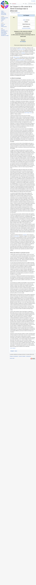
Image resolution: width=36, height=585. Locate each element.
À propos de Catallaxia (21, 356)
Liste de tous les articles (26, 28)
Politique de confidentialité (14, 356)
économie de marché (20, 59)
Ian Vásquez (18, 12)
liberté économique (21, 49)
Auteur (24, 19)
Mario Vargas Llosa (28, 112)
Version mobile (12, 358)
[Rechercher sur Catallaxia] (32, 6)
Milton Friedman (16, 57)
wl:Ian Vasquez (13, 348)
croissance (25, 234)
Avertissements (28, 356)
